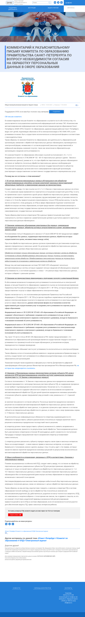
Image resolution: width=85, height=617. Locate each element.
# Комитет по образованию (23, 531)
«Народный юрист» (72, 599)
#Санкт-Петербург (10, 531)
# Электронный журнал (41, 531)
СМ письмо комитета (13, 117)
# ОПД (32, 531)
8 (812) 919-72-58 (68, 595)
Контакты (68, 588)
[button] (68, 3)
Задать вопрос (14, 514)
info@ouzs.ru (68, 603)
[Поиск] (41, 2)
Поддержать (56, 111)
